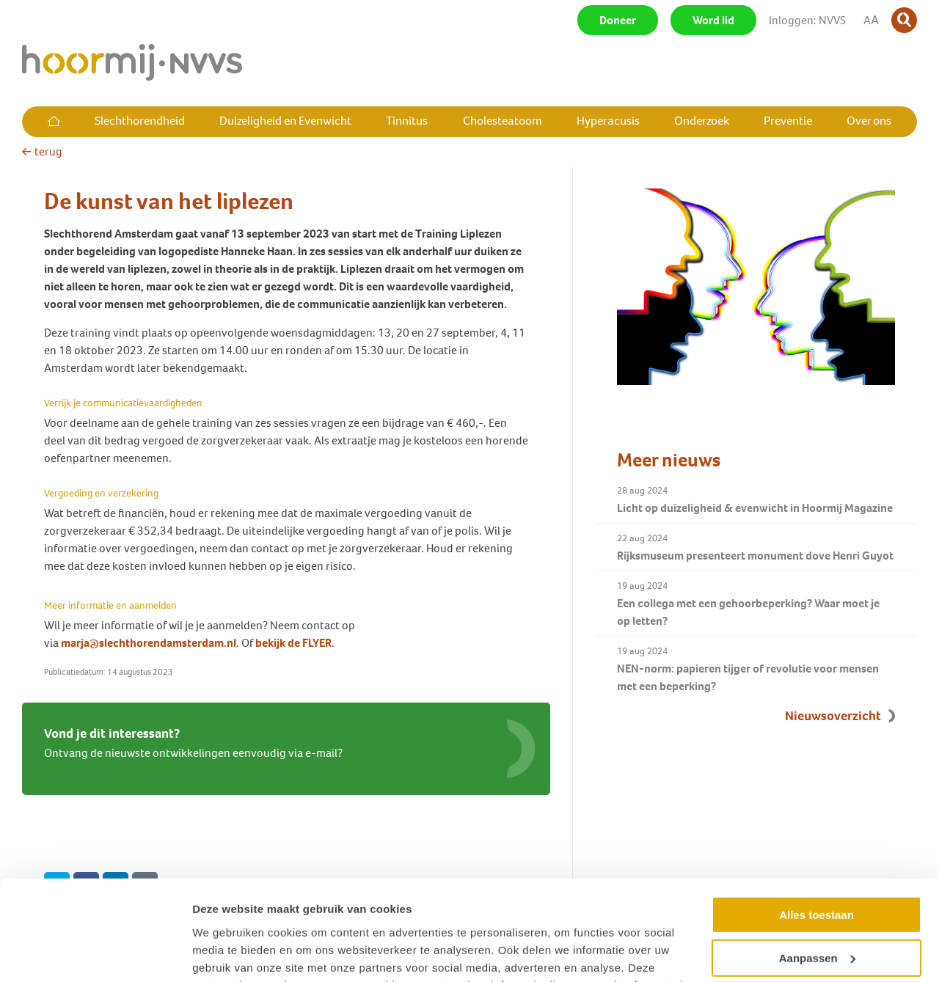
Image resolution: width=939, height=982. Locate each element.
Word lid (713, 20)
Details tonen (227, 953)
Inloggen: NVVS (807, 20)
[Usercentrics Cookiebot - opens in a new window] (95, 953)
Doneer (617, 20)
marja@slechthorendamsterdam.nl (148, 643)
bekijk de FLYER (293, 643)
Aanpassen (817, 868)
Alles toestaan (816, 825)
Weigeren (816, 911)
